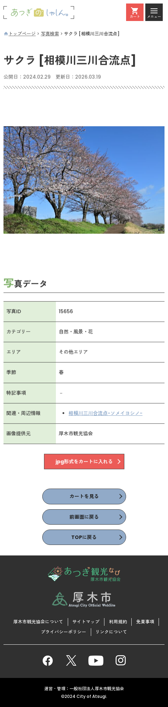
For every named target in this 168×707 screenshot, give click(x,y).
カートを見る (84, 496)
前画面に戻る (84, 516)
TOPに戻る (84, 537)
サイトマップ (86, 622)
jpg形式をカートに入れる (84, 461)
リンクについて (111, 632)
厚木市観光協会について (38, 622)
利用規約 (118, 622)
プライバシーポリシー (63, 632)
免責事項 (145, 622)
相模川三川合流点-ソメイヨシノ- (105, 413)
